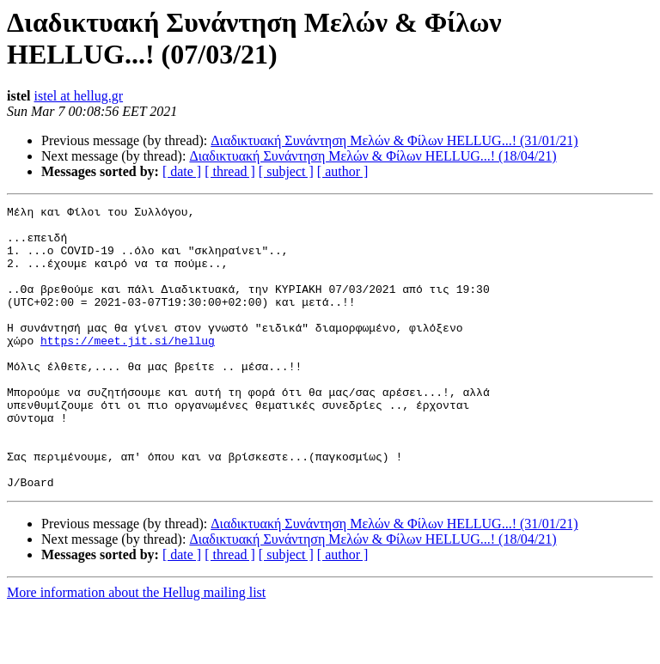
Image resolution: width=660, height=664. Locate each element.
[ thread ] (230, 171)
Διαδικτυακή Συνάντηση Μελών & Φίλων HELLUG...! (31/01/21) (394, 140)
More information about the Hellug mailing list (136, 649)
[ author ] (343, 171)
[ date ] (181, 171)
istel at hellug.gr (79, 95)
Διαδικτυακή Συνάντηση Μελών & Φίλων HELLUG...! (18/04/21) (372, 156)
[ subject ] (286, 171)
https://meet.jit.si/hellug (127, 368)
